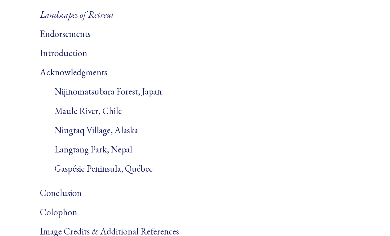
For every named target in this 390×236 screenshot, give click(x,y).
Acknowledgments (73, 72)
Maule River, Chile (81, 111)
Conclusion (61, 193)
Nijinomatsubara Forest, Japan (101, 91)
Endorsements (65, 34)
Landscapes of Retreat (77, 14)
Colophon (58, 212)
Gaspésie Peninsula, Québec (96, 168)
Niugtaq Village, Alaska (89, 130)
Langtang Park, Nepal (86, 149)
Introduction (63, 53)
